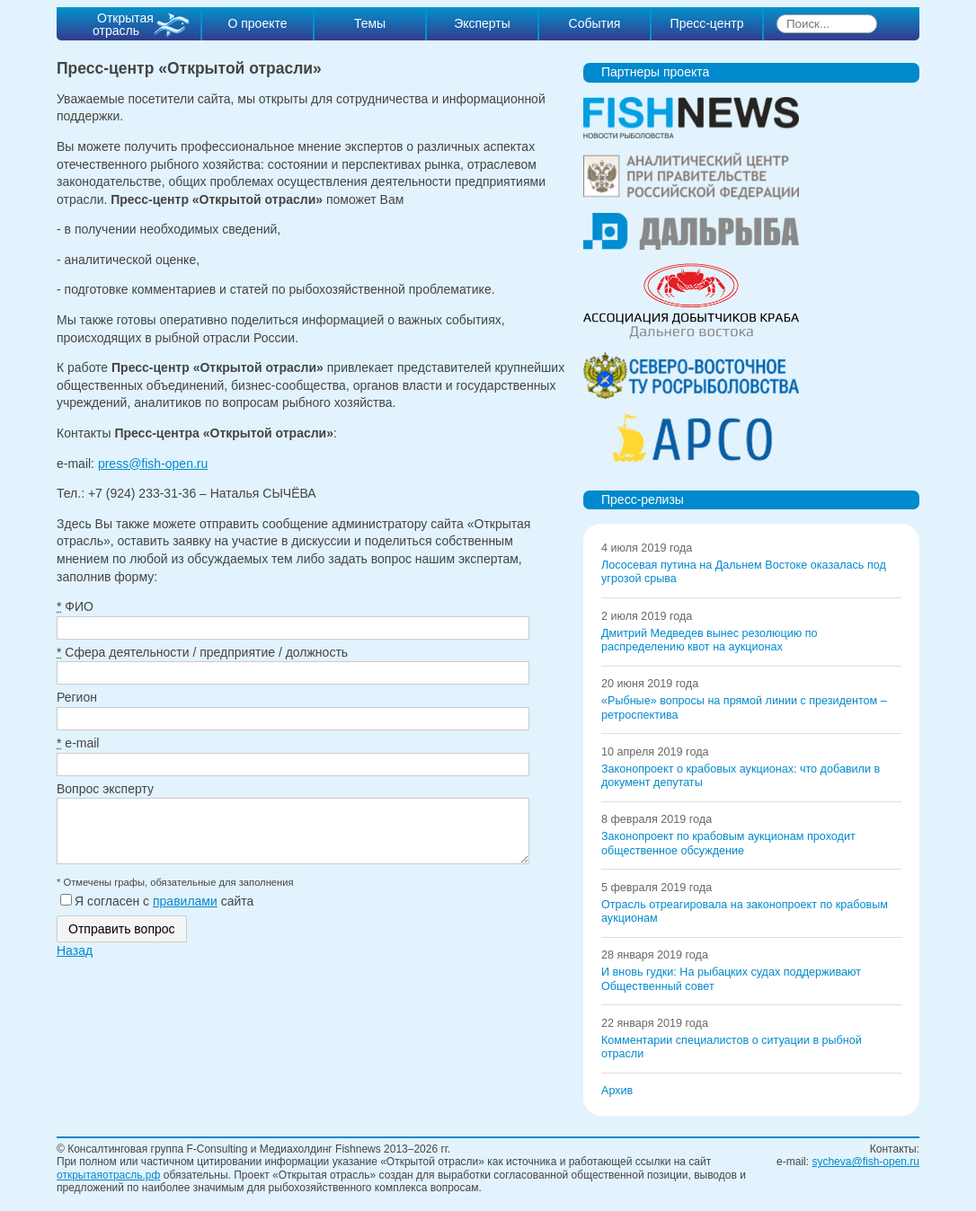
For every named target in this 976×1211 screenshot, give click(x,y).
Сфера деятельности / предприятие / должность (202, 652)
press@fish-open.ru (153, 463)
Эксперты (482, 23)
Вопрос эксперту (105, 789)
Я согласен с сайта (156, 912)
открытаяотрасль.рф (108, 1175)
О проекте (257, 23)
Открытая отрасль (123, 24)
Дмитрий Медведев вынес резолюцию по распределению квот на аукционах (709, 640)
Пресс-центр (707, 23)
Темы (370, 23)
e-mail (78, 743)
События (595, 23)
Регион (77, 697)
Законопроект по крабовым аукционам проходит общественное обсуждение (728, 843)
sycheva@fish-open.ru (865, 1161)
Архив (617, 1090)
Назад (75, 961)
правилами (185, 912)
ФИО (75, 606)
